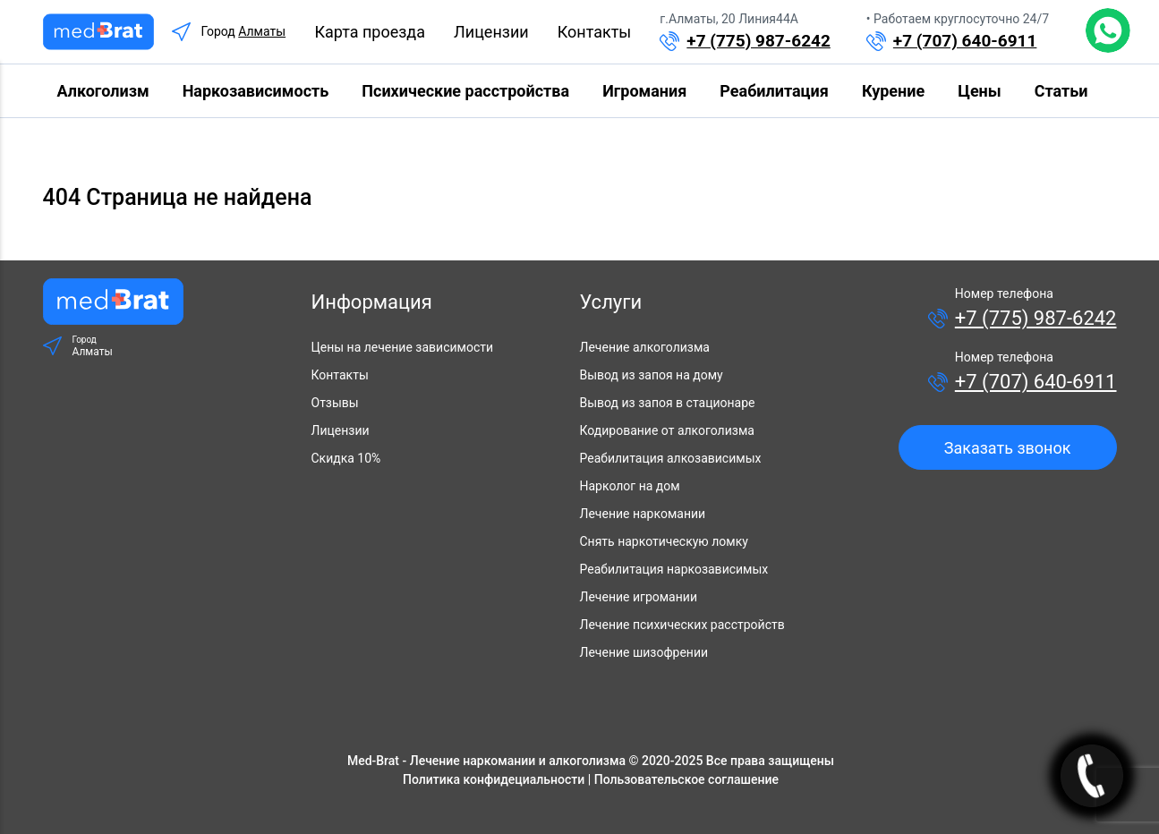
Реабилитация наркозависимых (674, 569)
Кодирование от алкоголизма (667, 430)
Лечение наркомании (643, 513)
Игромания (644, 90)
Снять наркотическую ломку (664, 541)
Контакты (595, 31)
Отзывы (335, 403)
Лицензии (491, 31)
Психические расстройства (465, 90)
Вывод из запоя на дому (651, 375)
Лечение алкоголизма (645, 347)
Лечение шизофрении (644, 652)
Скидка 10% (346, 458)
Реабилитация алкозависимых (671, 458)
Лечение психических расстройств (682, 624)
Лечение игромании (638, 597)
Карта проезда (369, 31)
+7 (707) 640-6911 (965, 40)
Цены (979, 90)
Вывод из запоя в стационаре (667, 403)
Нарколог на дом (630, 486)
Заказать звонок (1007, 447)
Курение (893, 90)
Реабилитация (774, 90)
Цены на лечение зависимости (402, 347)
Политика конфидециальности (493, 779)
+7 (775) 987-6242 (758, 40)
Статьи (1061, 90)
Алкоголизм (103, 90)
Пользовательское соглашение (686, 779)
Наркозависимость (256, 90)
